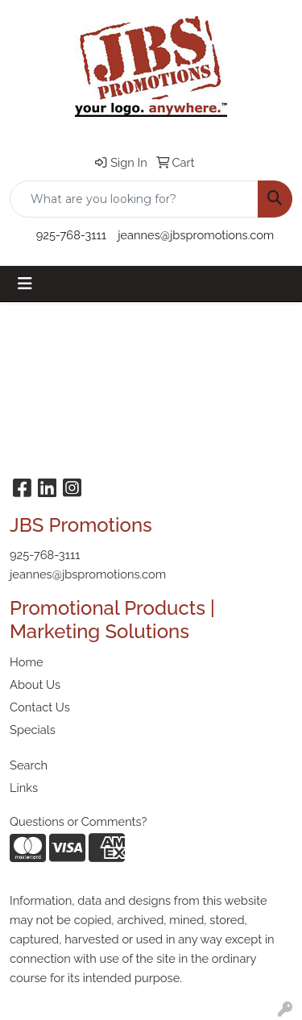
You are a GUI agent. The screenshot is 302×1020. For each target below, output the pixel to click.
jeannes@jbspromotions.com (196, 235)
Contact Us (40, 707)
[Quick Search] (134, 199)
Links (24, 787)
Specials (33, 729)
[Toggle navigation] (25, 283)
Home (26, 662)
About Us (35, 684)
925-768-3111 (71, 235)
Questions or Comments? (78, 821)
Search (29, 765)
